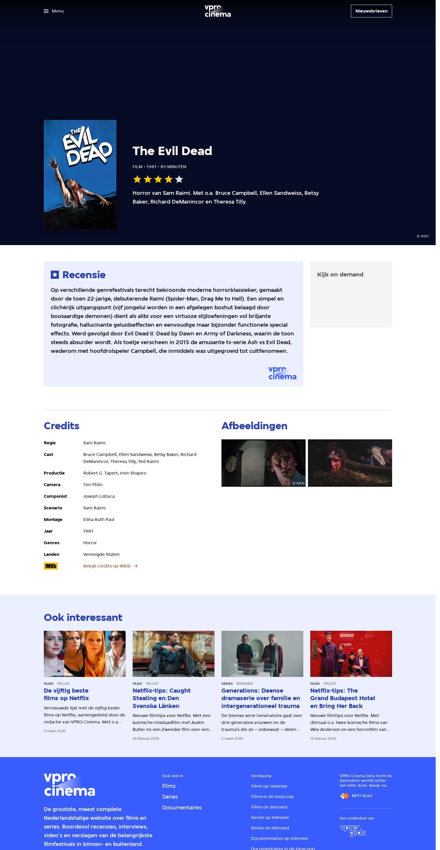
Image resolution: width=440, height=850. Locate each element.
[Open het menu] (53, 11)
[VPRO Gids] (353, 831)
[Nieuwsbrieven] (371, 11)
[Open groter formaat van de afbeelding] (263, 463)
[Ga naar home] (218, 11)
